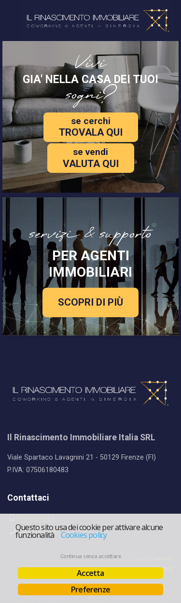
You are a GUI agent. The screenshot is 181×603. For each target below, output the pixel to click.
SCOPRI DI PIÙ (90, 302)
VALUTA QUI (91, 157)
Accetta (90, 573)
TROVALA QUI (91, 126)
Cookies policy (84, 535)
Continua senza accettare (90, 556)
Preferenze (90, 589)
